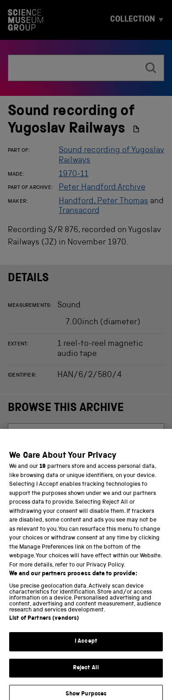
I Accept (86, 647)
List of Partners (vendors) (44, 624)
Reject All (86, 673)
